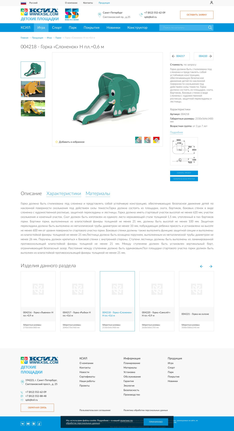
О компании (71, 3)
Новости (84, 372)
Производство (132, 394)
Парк (73, 27)
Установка (129, 372)
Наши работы (87, 381)
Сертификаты (87, 376)
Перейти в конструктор (184, 179)
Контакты (88, 3)
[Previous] (201, 266)
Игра (41, 27)
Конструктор (137, 27)
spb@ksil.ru (150, 17)
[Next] (211, 266)
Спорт (57, 27)
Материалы (130, 367)
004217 (178, 56)
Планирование (132, 363)
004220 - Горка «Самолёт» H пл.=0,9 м (156, 314)
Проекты (84, 385)
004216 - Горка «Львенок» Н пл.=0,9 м (38, 314)
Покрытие (173, 376)
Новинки (113, 27)
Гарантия (129, 381)
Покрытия (91, 27)
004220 (205, 56)
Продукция (104, 3)
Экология (129, 385)
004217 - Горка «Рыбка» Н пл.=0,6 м (77, 314)
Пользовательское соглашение (94, 410)
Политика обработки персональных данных (146, 410)
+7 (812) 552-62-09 (154, 12)
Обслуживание (132, 376)
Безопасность (131, 390)
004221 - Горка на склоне (195, 314)
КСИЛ (25, 27)
